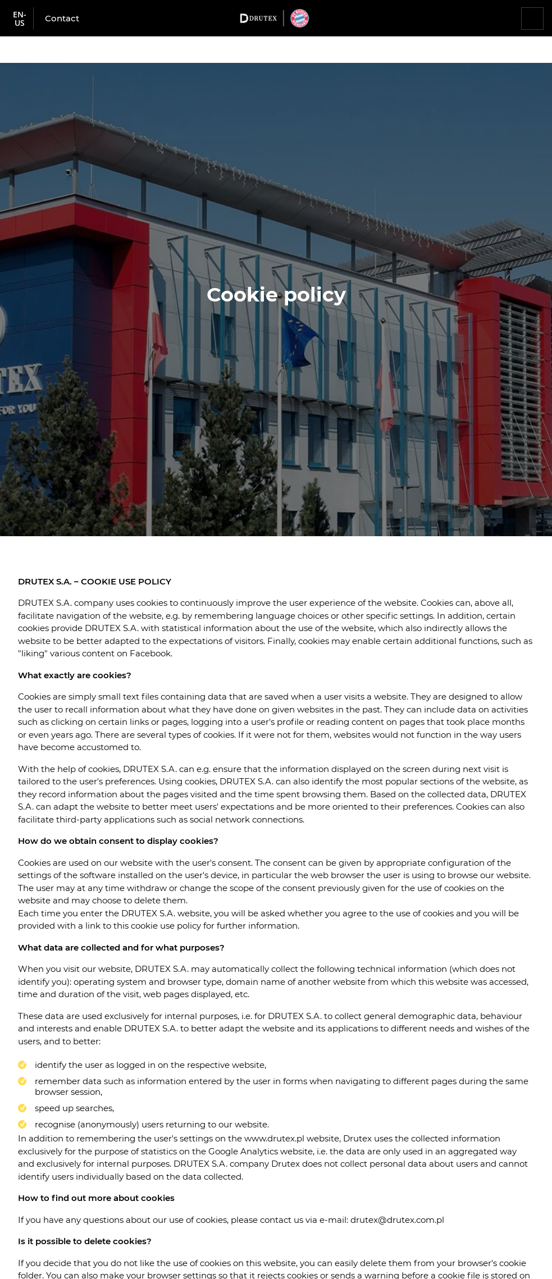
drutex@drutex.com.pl (397, 1219)
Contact (62, 18)
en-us (19, 18)
